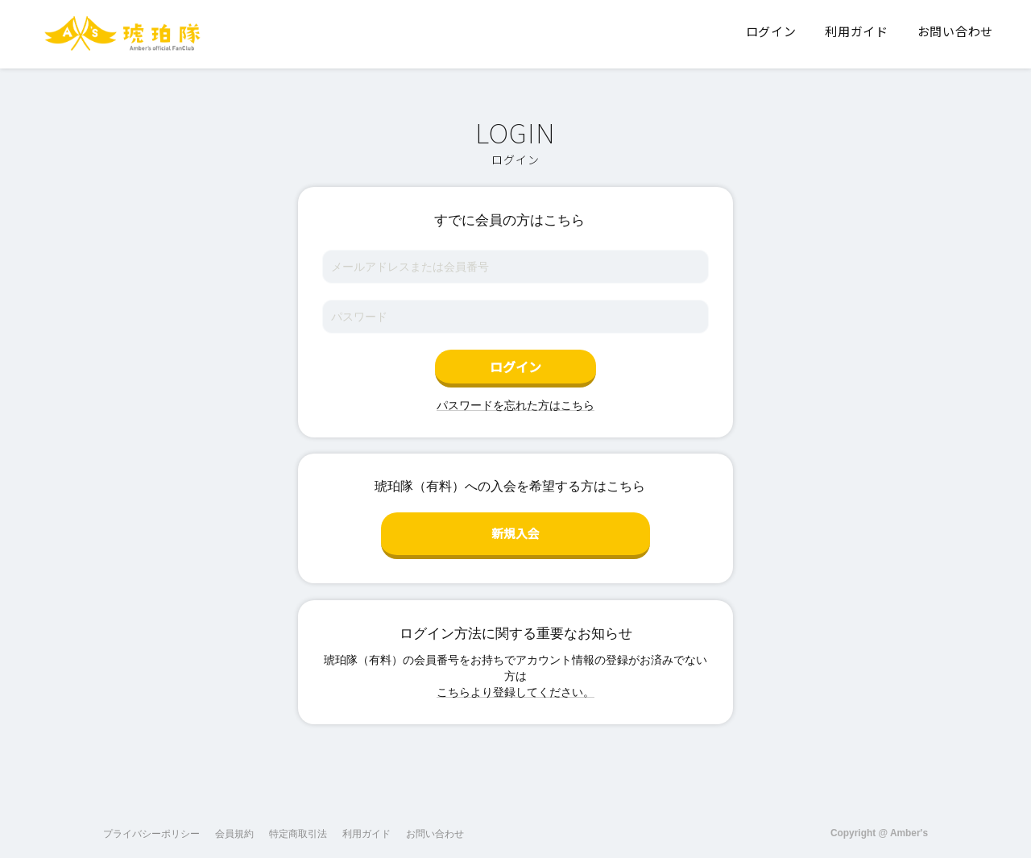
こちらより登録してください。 (515, 683)
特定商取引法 (298, 825)
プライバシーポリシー (151, 825)
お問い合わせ (435, 825)
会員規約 (234, 825)
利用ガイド (366, 825)
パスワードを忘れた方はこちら (515, 405)
